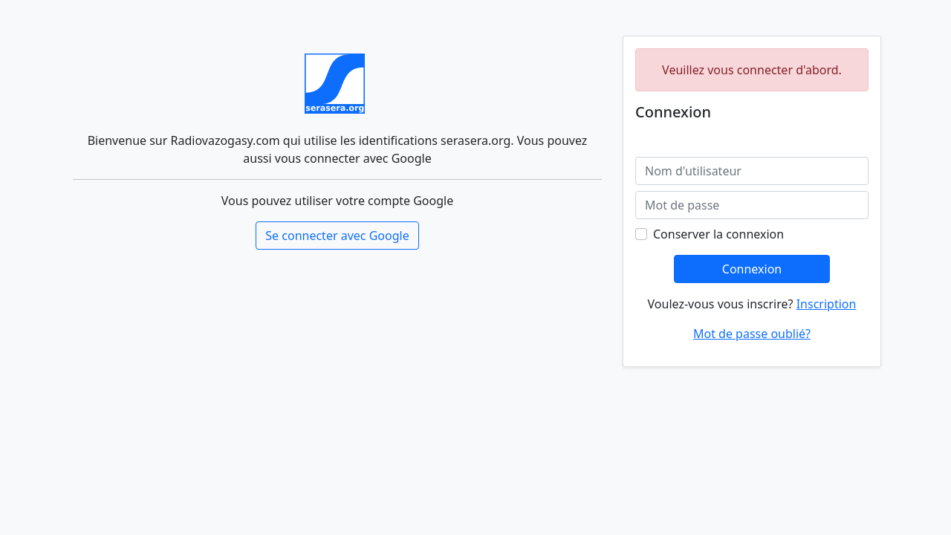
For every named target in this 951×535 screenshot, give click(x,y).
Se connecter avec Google (337, 235)
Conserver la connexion (718, 234)
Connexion (752, 269)
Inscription (826, 304)
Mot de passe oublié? (752, 333)
